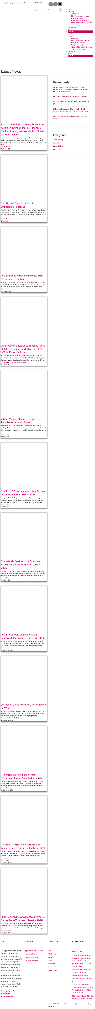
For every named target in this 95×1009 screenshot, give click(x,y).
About (70, 9)
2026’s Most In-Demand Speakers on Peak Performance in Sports (21, 420)
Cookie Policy (52, 964)
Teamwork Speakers (78, 25)
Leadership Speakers (78, 18)
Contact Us (71, 31)
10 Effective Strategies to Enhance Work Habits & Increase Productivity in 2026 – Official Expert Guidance (23, 349)
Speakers (71, 11)
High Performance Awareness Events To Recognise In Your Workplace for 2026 (23, 918)
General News (5, 147)
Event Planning (6, 930)
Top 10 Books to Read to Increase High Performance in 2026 (22, 277)
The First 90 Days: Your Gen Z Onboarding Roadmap (17, 205)
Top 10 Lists (5, 289)
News (69, 29)
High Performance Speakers (80, 16)
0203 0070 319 (38, 3)
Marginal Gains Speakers (79, 20)
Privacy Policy (53, 970)
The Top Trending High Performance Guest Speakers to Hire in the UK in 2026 (23, 846)
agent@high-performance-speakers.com (17, 3)
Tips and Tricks (16, 219)
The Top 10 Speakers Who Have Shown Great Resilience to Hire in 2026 (23, 493)
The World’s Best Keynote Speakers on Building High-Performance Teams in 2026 (22, 565)
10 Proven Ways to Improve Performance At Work (23, 706)
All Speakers (75, 14)
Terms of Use (52, 967)
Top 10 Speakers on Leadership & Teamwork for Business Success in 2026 (23, 636)
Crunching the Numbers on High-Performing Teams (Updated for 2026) (21, 776)
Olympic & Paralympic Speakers (81, 23)
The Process (72, 27)
